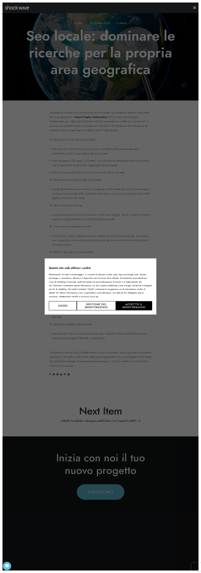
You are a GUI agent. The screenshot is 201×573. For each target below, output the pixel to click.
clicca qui (94, 296)
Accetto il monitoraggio (134, 305)
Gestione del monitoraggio (96, 305)
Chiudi (63, 306)
